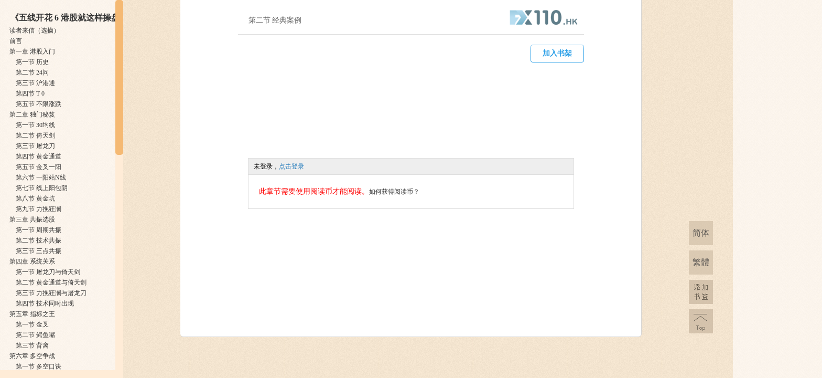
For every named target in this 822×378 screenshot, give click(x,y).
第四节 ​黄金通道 (38, 156)
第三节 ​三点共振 (38, 251)
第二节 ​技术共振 (38, 240)
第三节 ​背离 (32, 345)
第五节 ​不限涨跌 (38, 104)
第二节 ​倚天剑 (35, 135)
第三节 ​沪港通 (35, 83)
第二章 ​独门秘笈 (32, 114)
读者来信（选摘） (34, 30)
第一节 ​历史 (32, 62)
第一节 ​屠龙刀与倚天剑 (48, 272)
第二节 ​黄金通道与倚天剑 (51, 282)
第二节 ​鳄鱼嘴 (35, 335)
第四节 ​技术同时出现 (45, 303)
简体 (701, 232)
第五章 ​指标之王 (32, 314)
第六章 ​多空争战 (32, 356)
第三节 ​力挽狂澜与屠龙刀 (51, 293)
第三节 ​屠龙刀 (35, 146)
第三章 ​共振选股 (32, 219)
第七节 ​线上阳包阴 (42, 188)
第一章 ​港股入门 (32, 51)
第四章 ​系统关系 (32, 261)
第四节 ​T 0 (30, 93)
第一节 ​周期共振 (38, 230)
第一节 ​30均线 (35, 125)
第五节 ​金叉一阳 (38, 167)
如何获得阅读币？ (394, 191)
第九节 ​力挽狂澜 (38, 209)
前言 (15, 41)
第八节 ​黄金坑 (35, 198)
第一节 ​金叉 (32, 324)
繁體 (701, 262)
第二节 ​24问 (32, 72)
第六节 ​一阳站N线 (41, 177)
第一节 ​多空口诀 (38, 366)
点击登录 (291, 166)
